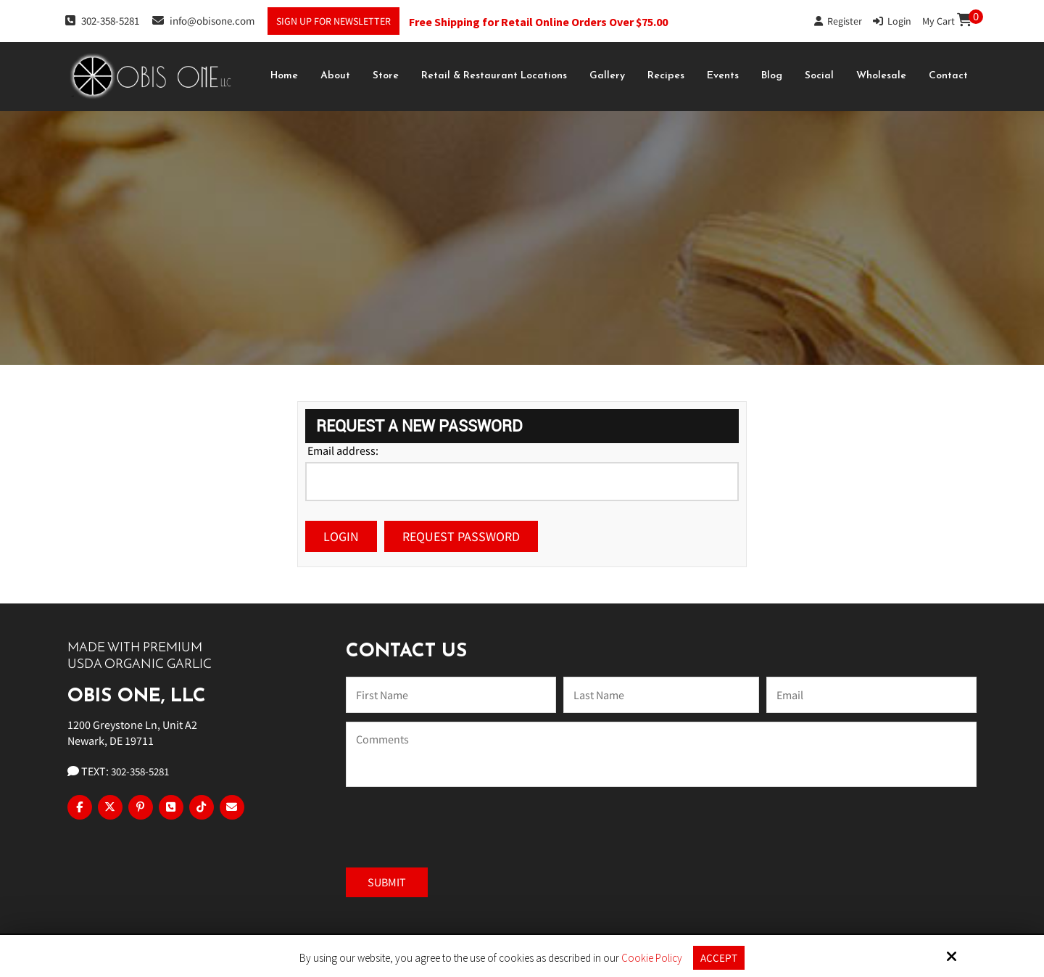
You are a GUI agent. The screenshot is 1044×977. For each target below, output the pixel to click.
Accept (718, 958)
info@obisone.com (203, 20)
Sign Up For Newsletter (333, 21)
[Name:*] (451, 695)
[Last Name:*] (661, 695)
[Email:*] (871, 695)
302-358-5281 (102, 20)
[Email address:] (522, 481)
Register (838, 21)
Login (892, 21)
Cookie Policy (651, 958)
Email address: (342, 450)
